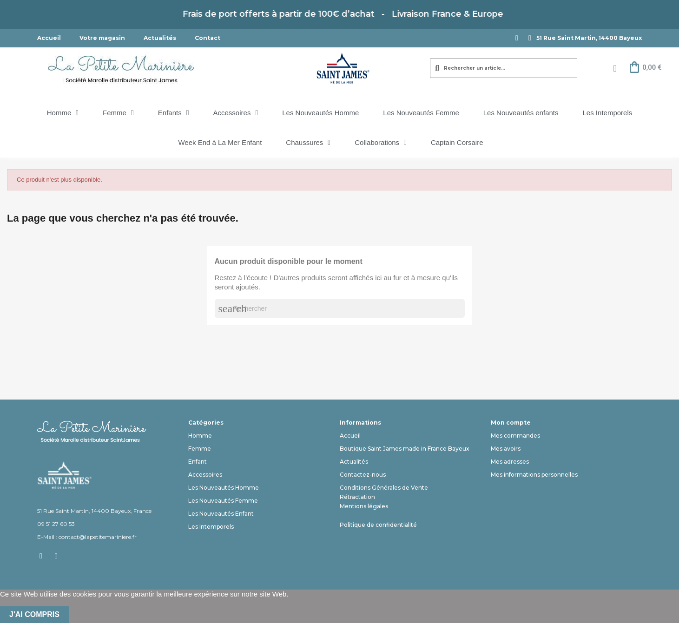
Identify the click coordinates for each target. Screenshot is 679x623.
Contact (207, 37)
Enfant (197, 461)
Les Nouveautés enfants (521, 113)
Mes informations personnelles (534, 474)
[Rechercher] (340, 308)
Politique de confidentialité (378, 524)
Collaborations (381, 142)
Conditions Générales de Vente (384, 487)
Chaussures (308, 142)
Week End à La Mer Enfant (220, 142)
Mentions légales (364, 506)
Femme (118, 113)
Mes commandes (515, 435)
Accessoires (235, 113)
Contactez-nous (363, 474)
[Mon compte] (614, 68)
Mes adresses (510, 461)
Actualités (160, 37)
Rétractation (357, 496)
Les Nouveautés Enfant (221, 513)
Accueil (49, 37)
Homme (63, 113)
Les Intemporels (608, 113)
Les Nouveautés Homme (320, 113)
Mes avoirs (506, 448)
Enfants (173, 113)
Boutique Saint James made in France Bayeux (404, 448)
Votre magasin (102, 37)
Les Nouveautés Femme (421, 113)
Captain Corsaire (457, 142)
